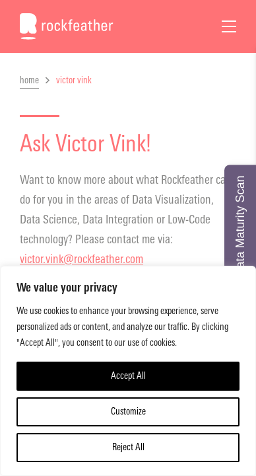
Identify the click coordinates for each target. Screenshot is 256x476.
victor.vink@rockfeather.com (81, 259)
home (29, 80)
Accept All (128, 375)
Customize (128, 411)
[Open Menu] (229, 26)
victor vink (74, 80)
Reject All (128, 447)
